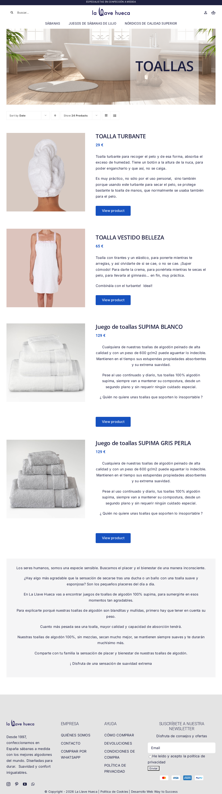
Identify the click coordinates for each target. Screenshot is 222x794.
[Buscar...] (27, 12)
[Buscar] (11, 12)
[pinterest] (17, 784)
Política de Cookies (114, 791)
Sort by (17, 115)
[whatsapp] (33, 784)
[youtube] (25, 784)
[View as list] (115, 115)
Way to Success (166, 791)
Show (76, 115)
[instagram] (8, 784)
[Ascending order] (55, 115)
